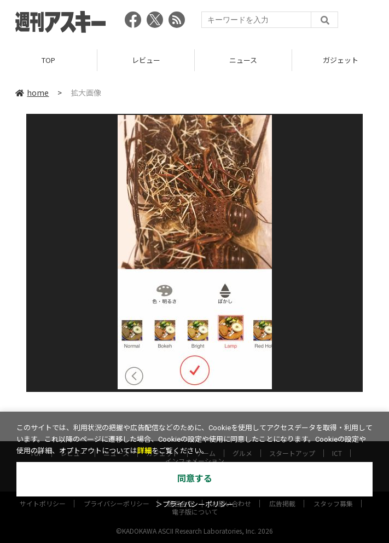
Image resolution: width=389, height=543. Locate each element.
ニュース (243, 60)
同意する (194, 478)
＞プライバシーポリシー (194, 504)
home (32, 92)
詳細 (144, 451)
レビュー (146, 60)
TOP (48, 60)
